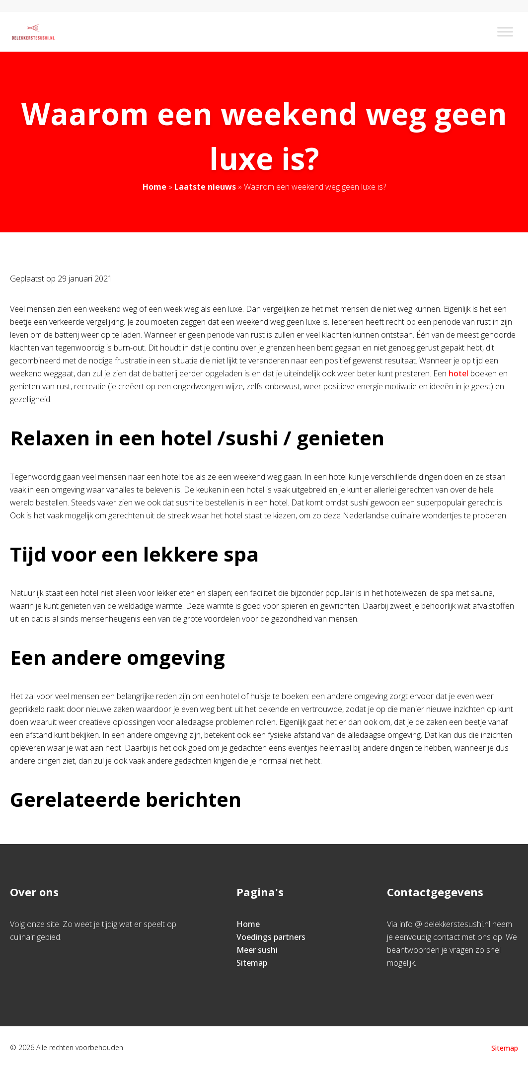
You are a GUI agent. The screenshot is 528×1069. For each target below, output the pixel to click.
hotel (459, 373)
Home (154, 186)
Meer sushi (257, 949)
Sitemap (251, 962)
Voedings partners (270, 936)
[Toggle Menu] (505, 31)
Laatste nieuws (205, 186)
